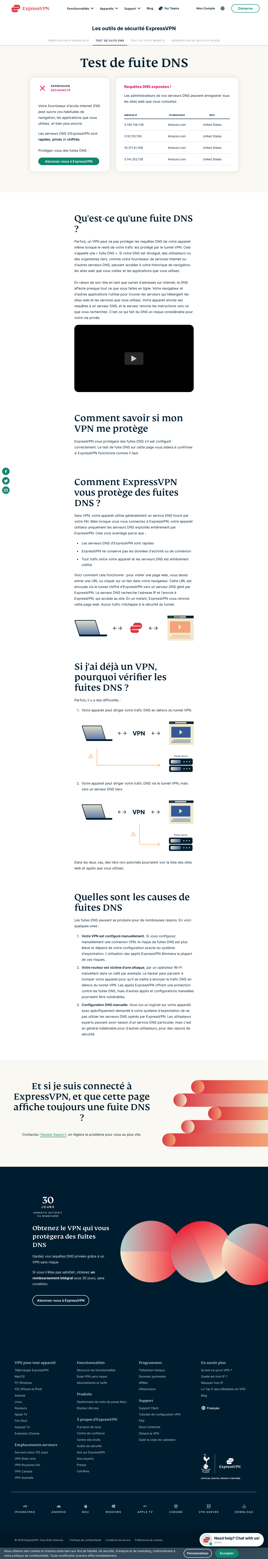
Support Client (148, 1406)
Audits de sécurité (89, 1444)
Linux (18, 1399)
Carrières (83, 1469)
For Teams (172, 10)
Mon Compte (205, 10)
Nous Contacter (149, 1425)
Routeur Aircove (88, 1406)
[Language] (223, 10)
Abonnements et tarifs (92, 1380)
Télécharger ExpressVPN (32, 1368)
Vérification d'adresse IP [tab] (68, 40)
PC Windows (23, 1380)
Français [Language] (213, 1406)
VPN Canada (23, 1469)
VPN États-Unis (25, 1456)
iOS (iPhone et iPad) (28, 1387)
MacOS (20, 1374)
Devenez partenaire (152, 1374)
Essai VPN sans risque (92, 1374)
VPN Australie (24, 1475)
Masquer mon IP (212, 1380)
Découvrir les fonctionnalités (96, 1368)
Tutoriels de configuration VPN (159, 1412)
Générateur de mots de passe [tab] (195, 40)
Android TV (22, 1425)
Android (20, 1393)
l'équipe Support (53, 1134)
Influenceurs (147, 1387)
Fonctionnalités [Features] (78, 10)
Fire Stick (21, 1418)
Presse (81, 1462)
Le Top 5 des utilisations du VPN (223, 1387)
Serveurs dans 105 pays (31, 1450)
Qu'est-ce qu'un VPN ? (216, 1368)
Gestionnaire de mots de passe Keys (101, 1399)
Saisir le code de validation (157, 1437)
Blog (150, 10)
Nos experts (85, 1456)
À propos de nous (89, 1425)
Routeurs (21, 1406)
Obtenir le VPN (149, 1431)
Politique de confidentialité (85, 1538)
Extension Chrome (27, 1431)
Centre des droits (88, 1437)
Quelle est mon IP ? (214, 1374)
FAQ (141, 1418)
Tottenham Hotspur (152, 1368)
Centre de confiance (91, 1431)
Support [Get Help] (130, 10)
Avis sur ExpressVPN (91, 1450)
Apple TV (21, 1412)
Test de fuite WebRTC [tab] (147, 40)
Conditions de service (118, 1538)
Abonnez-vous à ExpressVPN (69, 161)
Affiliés (143, 1380)
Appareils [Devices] (107, 10)
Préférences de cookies (148, 1538)
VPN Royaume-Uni (27, 1462)
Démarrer (245, 10)
